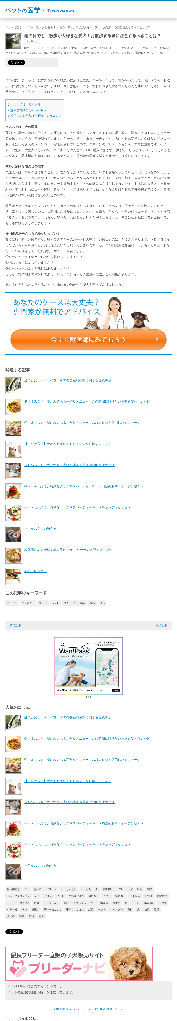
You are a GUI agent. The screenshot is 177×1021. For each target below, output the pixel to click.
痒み (92, 603)
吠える (104, 902)
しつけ (148, 895)
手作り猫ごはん (53, 909)
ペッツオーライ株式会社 (20, 1018)
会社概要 (100, 1009)
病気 (24, 909)
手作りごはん (76, 895)
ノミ (37, 895)
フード (43, 603)
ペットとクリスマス (18, 895)
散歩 (31, 916)
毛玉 (41, 916)
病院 (82, 603)
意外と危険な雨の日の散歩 (27, 110)
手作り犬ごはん (75, 909)
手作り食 (86, 889)
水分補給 (149, 902)
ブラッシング (125, 889)
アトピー (12, 603)
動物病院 (162, 895)
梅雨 (21, 916)
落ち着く (93, 895)
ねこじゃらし (68, 889)
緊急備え (120, 895)
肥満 (156, 909)
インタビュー (51, 902)
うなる (107, 895)
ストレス (135, 895)
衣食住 (163, 902)
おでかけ (24, 902)
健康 (36, 902)
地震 (146, 909)
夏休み (11, 916)
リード (11, 902)
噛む (66, 902)
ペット (55, 603)
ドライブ (51, 889)
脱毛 (102, 603)
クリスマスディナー (84, 902)
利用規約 (59, 1009)
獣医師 (35, 909)
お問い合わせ (114, 1009)
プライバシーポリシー (80, 1009)
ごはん (48, 895)
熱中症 (38, 889)
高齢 (130, 909)
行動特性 (12, 909)
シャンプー (116, 909)
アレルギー (28, 603)
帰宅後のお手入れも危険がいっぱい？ (34, 115)
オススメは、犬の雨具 (24, 104)
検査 (66, 603)
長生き (116, 902)
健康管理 (108, 889)
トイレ (136, 902)
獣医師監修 (13, 889)
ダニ (27, 889)
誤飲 (91, 909)
